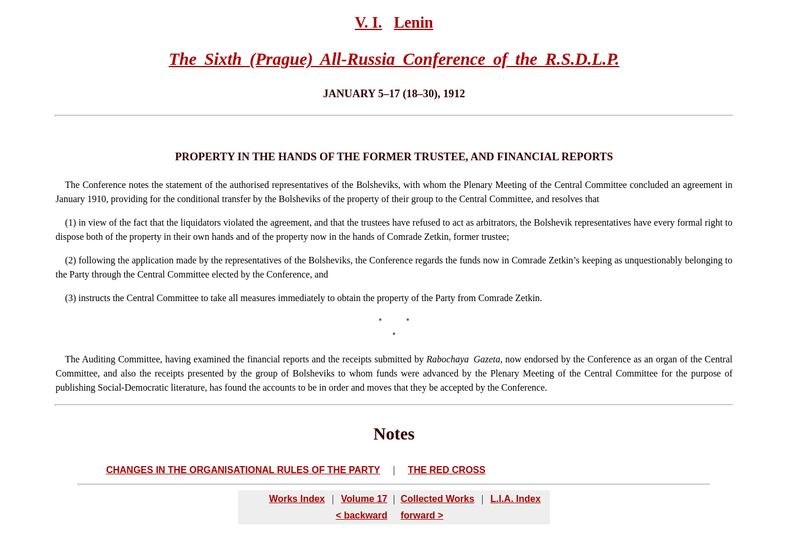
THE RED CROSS (447, 470)
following (96, 260)
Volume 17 (364, 499)
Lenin (413, 22)
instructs (94, 298)
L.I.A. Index (515, 499)
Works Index (297, 499)
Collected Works (437, 499)
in (81, 222)
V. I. (368, 22)
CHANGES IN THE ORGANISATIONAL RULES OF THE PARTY (243, 470)
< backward (362, 515)
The (72, 185)
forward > (422, 515)
